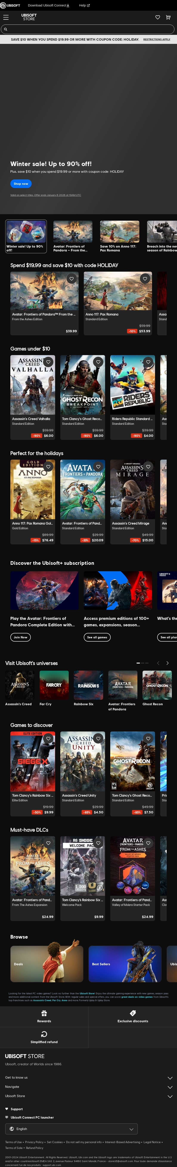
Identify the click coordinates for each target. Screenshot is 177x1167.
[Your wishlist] (157, 17)
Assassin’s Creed (42, 1000)
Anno (64, 1000)
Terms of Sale (14, 1148)
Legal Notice (152, 1142)
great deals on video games (137, 996)
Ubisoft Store (87, 993)
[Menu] (6, 17)
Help (84, 5)
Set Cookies (55, 1142)
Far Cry (56, 1000)
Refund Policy (34, 1148)
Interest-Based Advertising (122, 1142)
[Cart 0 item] (168, 17)
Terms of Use (13, 1142)
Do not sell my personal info (84, 1142)
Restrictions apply (156, 39)
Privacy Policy (34, 1142)
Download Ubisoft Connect (49, 5)
